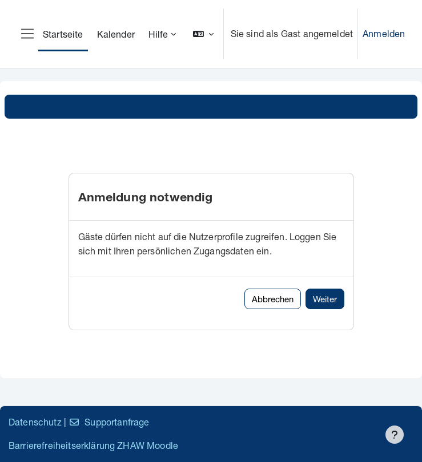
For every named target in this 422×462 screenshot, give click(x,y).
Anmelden (384, 33)
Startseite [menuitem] (63, 34)
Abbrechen (273, 299)
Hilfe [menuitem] (158, 34)
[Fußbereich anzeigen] (394, 434)
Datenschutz (35, 421)
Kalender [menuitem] (116, 34)
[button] (203, 34)
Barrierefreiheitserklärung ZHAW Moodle (93, 445)
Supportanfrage (109, 421)
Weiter (325, 299)
